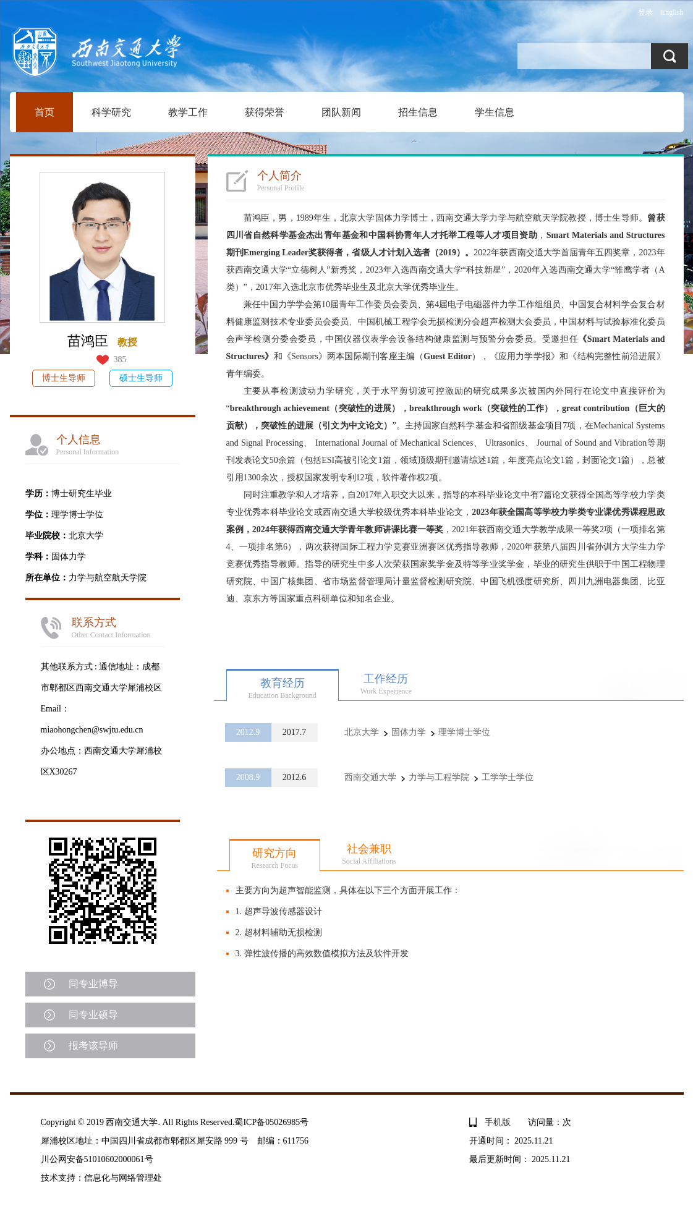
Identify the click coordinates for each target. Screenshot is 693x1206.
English (672, 12)
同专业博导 (93, 984)
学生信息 (494, 112)
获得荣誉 (264, 112)
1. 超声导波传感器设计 (279, 911)
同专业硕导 (93, 1014)
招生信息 (418, 112)
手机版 (498, 1122)
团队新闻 (341, 112)
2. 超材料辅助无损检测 (279, 932)
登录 (645, 12)
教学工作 (188, 112)
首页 (44, 112)
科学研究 (111, 112)
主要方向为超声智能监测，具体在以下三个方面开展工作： (348, 890)
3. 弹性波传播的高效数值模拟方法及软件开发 (322, 953)
